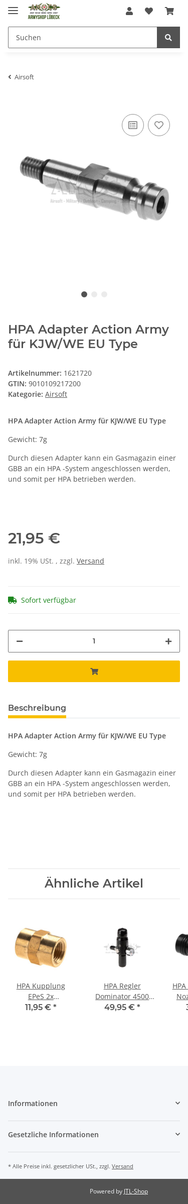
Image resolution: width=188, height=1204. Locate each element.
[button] (129, 11)
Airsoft (56, 394)
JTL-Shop (136, 1191)
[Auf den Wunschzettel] (159, 125)
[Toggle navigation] (13, 6)
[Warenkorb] (169, 11)
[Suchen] (82, 37)
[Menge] (94, 641)
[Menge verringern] (20, 641)
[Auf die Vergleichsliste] (133, 125)
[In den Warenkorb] (94, 671)
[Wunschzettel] (149, 11)
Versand (90, 561)
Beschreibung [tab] (37, 708)
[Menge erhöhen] (168, 641)
